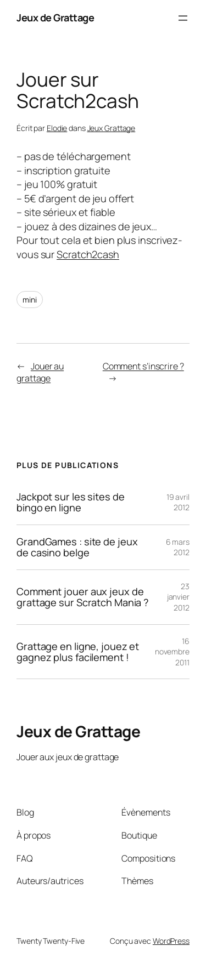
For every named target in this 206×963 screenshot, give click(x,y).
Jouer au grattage (40, 372)
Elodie (57, 128)
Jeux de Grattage (55, 17)
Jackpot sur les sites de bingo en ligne (70, 502)
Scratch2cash (88, 254)
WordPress (171, 941)
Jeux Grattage (111, 128)
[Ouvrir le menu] (183, 18)
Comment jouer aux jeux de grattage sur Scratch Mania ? (82, 597)
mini (30, 299)
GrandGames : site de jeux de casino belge (77, 547)
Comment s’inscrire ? (143, 366)
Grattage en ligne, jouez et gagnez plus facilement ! (77, 652)
